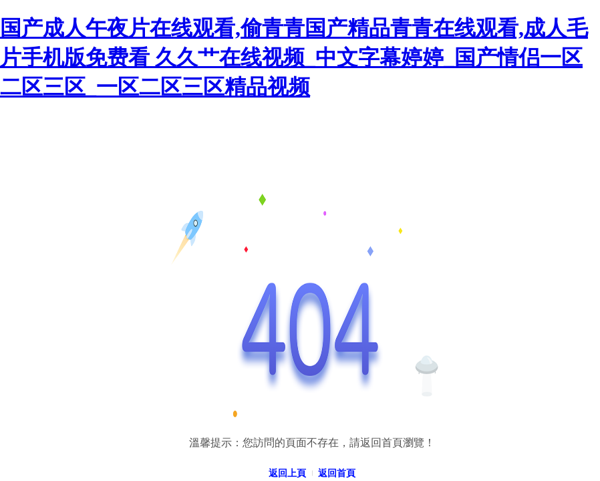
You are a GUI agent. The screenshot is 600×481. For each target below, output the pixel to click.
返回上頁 (287, 473)
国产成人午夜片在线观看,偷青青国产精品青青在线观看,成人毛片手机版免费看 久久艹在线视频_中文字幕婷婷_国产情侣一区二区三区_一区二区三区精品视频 (294, 57)
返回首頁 (336, 473)
